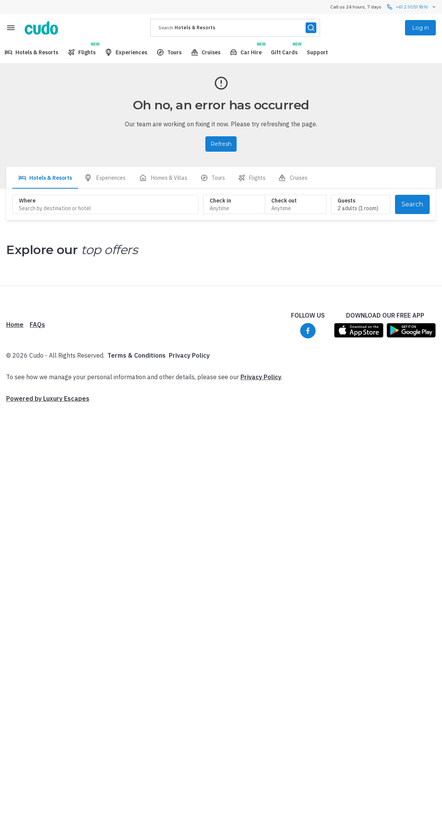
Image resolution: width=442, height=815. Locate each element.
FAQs (37, 493)
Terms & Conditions (137, 524)
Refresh (221, 144)
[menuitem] (31, 52)
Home (15, 493)
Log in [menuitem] (420, 27)
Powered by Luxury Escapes (47, 567)
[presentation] (235, 27)
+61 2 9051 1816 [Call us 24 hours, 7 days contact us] (412, 7)
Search (412, 204)
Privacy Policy (189, 524)
